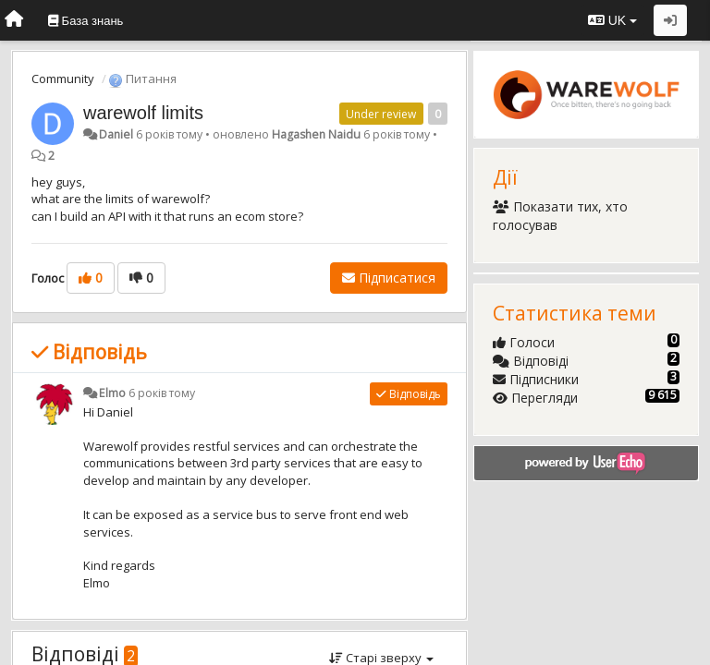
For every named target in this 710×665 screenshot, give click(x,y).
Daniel (116, 134)
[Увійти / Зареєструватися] (670, 20)
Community (62, 78)
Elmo (112, 393)
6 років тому (162, 393)
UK (612, 20)
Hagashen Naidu (316, 134)
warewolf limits (143, 113)
